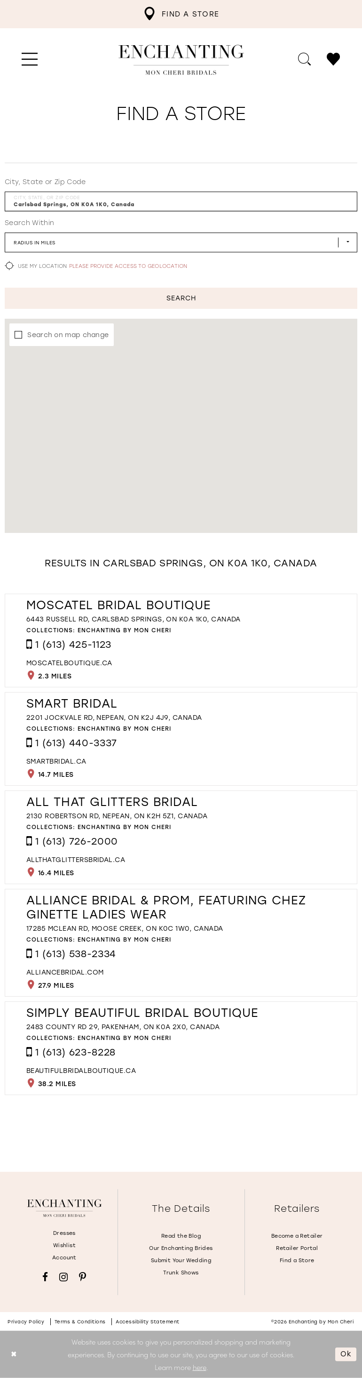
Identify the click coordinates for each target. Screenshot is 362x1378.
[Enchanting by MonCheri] (64, 1208)
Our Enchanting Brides (180, 1248)
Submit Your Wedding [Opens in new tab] (181, 1260)
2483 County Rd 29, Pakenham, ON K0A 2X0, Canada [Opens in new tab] (123, 1027)
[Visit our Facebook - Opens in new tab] (45, 1277)
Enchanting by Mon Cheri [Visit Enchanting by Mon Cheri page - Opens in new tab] (124, 630)
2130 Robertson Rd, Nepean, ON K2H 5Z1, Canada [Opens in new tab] (116, 816)
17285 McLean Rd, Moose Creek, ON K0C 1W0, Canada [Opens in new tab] (124, 929)
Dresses (64, 1233)
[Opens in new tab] (69, 663)
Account (64, 1258)
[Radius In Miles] (181, 242)
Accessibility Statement (148, 1322)
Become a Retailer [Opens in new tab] (297, 1236)
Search (181, 298)
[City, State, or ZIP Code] (181, 201)
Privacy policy (26, 1322)
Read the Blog (181, 1236)
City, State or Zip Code (45, 182)
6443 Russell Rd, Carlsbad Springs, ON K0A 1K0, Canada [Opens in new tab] (133, 619)
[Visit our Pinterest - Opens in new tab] (82, 1277)
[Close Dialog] (14, 1354)
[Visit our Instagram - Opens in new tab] (63, 1277)
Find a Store (297, 1260)
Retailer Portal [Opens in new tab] (297, 1248)
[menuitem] (181, 14)
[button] (30, 60)
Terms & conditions (80, 1322)
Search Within (29, 223)
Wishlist (64, 1245)
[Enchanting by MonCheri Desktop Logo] (181, 59)
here (199, 1366)
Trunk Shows (180, 1273)
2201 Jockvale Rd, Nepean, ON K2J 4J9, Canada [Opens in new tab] (114, 718)
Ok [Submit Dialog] (346, 1354)
